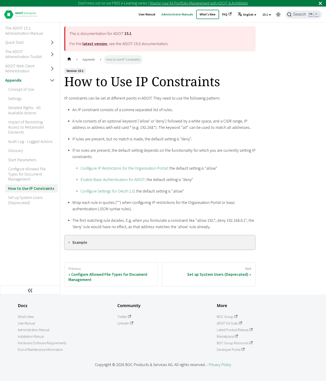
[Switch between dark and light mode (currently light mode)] (278, 14)
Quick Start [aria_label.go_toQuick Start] (14, 42)
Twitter (124, 317)
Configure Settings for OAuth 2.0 (107, 191)
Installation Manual (31, 336)
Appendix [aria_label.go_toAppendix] (13, 80)
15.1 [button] (265, 15)
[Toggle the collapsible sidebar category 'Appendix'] (52, 80)
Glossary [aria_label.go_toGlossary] (15, 150)
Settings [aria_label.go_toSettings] (15, 98)
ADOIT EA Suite (229, 323)
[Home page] (69, 59)
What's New (207, 14)
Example (80, 242)
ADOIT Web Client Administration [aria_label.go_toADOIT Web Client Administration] (20, 68)
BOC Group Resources (235, 343)
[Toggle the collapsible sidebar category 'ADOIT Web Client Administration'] (52, 68)
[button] (247, 15)
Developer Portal (231, 349)
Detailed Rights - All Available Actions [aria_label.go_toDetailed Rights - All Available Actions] (24, 110)
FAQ (227, 14)
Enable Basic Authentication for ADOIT (112, 179)
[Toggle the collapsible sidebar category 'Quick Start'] (52, 43)
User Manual (147, 14)
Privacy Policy (220, 364)
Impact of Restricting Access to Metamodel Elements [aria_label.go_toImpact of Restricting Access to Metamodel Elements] (26, 127)
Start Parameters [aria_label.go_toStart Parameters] (22, 159)
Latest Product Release (235, 330)
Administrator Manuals (177, 14)
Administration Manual (33, 330)
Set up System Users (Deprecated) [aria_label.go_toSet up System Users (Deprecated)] (25, 200)
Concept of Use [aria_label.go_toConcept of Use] (21, 89)
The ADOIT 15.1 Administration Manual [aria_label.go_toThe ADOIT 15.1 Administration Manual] (24, 30)
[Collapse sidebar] (30, 290)
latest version (95, 43)
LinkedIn (125, 323)
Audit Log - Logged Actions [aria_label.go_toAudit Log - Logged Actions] (30, 141)
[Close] (320, 3)
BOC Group (227, 317)
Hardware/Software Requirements (42, 343)
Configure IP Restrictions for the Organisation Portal (124, 168)
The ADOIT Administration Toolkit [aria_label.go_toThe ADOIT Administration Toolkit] (23, 54)
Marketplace (227, 336)
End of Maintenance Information (40, 349)
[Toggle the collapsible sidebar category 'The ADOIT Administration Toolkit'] (52, 54)
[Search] (303, 14)
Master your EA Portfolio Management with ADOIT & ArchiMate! (199, 3)
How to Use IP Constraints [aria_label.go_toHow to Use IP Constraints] (31, 188)
